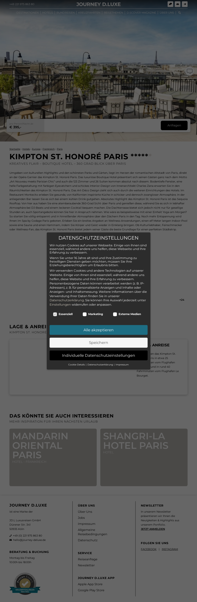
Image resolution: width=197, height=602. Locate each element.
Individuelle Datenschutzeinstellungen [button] (98, 336)
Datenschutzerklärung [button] (100, 345)
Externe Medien (127, 295)
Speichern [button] (98, 323)
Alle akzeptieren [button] (99, 311)
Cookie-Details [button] (76, 345)
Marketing (93, 295)
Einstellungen (60, 285)
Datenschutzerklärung (67, 281)
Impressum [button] (122, 345)
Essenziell (63, 295)
